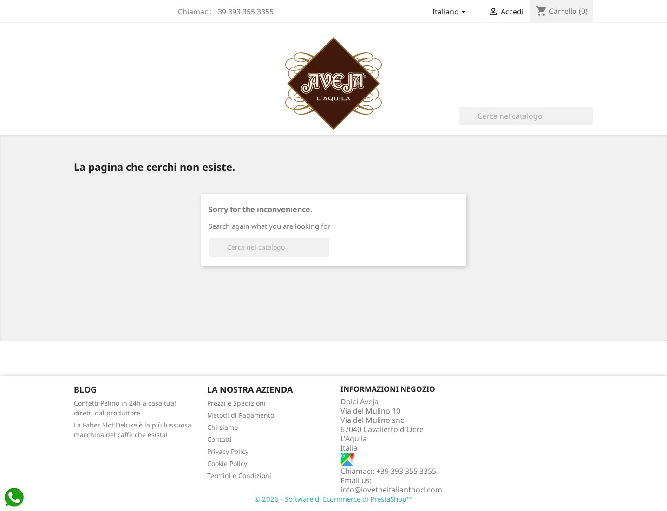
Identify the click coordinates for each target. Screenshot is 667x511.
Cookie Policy (227, 463)
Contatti (219, 439)
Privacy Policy (227, 451)
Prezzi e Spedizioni (236, 403)
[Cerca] (526, 116)
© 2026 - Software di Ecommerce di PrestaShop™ (333, 499)
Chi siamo (222, 427)
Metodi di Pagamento (240, 415)
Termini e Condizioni (239, 475)
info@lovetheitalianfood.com (391, 490)
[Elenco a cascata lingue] (450, 12)
